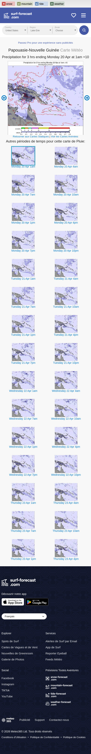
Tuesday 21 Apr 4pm (66, 334)
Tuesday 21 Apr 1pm (23, 334)
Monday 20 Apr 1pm (23, 222)
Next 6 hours (86, 98)
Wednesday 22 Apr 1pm (23, 446)
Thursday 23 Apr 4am (66, 502)
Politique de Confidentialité (44, 737)
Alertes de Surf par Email (61, 641)
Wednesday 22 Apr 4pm (66, 446)
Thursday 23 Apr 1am (23, 502)
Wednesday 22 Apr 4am (66, 390)
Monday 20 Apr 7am (23, 194)
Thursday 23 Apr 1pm (23, 558)
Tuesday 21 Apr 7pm (23, 362)
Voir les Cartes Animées (64, 136)
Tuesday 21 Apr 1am (23, 278)
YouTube (7, 696)
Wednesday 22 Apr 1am (23, 390)
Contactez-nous (59, 719)
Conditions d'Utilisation (14, 737)
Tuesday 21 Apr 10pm (66, 362)
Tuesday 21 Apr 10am (66, 306)
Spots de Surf (10, 641)
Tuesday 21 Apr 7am (23, 306)
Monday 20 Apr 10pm (66, 250)
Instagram (8, 684)
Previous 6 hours (4, 98)
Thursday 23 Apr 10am (66, 530)
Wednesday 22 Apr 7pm (23, 474)
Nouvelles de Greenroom (17, 653)
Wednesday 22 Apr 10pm (66, 474)
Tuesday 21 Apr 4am (66, 278)
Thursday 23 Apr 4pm (66, 558)
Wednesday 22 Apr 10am (66, 418)
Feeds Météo (54, 659)
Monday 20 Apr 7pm (23, 250)
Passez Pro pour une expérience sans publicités (45, 42)
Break (57, 27)
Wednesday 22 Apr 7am (23, 418)
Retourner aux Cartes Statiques (31, 136)
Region (33, 27)
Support (40, 719)
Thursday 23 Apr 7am (23, 530)
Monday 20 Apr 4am (66, 166)
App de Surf (53, 647)
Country (8, 27)
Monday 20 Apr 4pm (66, 222)
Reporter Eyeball (56, 653)
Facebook (8, 678)
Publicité (24, 719)
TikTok (6, 690)
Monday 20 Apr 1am (23, 166)
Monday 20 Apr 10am (66, 194)
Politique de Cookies (74, 737)
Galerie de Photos (13, 659)
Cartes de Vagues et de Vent (20, 647)
